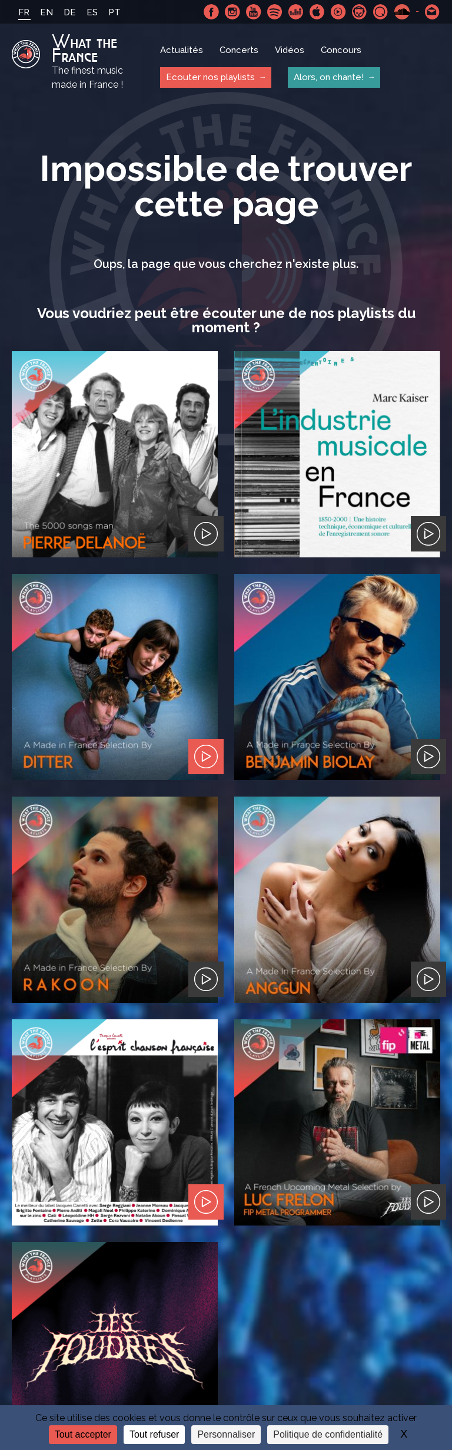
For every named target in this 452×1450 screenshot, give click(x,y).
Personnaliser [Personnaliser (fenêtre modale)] (226, 1434)
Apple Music (317, 11)
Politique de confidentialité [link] (328, 1434)
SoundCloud (402, 11)
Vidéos (289, 50)
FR (23, 12)
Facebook (211, 11)
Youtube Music (338, 11)
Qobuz (380, 11)
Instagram (232, 11)
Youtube (253, 11)
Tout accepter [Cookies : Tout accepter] (83, 1434)
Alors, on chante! (329, 77)
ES (92, 12)
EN (46, 12)
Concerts (239, 50)
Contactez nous (432, 11)
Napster (359, 11)
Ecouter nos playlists (210, 77)
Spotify (274, 11)
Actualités (181, 50)
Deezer (296, 11)
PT (114, 12)
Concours (341, 50)
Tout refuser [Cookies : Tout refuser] (154, 1434)
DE (70, 12)
